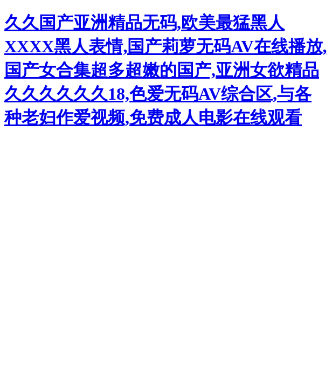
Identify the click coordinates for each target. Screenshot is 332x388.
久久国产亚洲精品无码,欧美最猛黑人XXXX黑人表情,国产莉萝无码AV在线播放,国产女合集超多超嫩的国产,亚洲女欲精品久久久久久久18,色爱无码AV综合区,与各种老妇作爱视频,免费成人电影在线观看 (165, 70)
